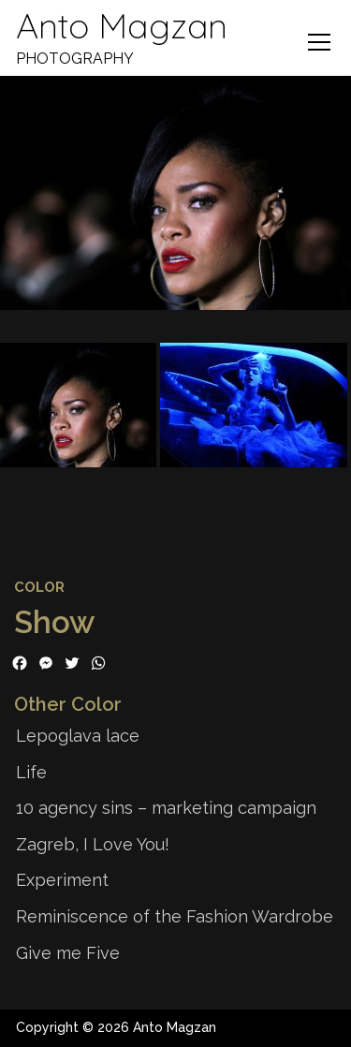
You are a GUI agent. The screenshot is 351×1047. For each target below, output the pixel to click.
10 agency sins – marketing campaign (166, 808)
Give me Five (68, 953)
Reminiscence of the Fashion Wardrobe (174, 916)
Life (31, 772)
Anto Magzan (122, 24)
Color (39, 587)
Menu (318, 42)
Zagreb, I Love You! (92, 844)
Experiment (62, 880)
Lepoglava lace (77, 735)
